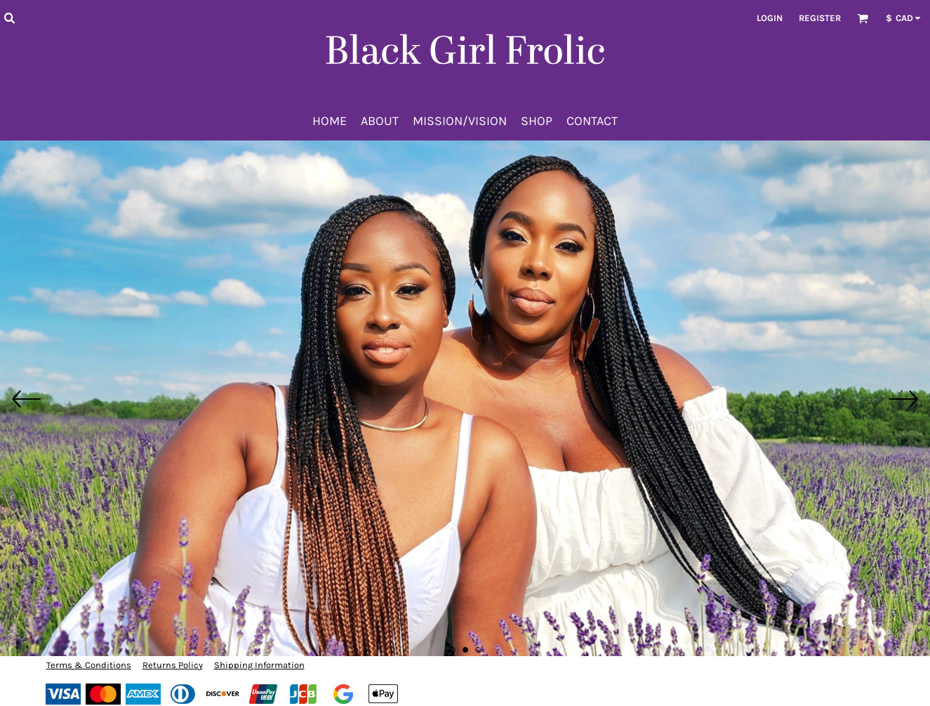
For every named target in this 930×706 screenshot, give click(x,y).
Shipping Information (259, 665)
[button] (9, 17)
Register (820, 18)
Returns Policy (172, 665)
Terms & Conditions (88, 665)
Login (770, 18)
